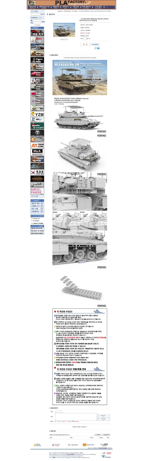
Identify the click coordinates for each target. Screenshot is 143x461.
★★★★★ (75, 423)
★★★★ (68, 423)
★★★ (62, 423)
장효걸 (81, 454)
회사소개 (90, 449)
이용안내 (110, 449)
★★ (58, 423)
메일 (54, 459)
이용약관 (95, 449)
